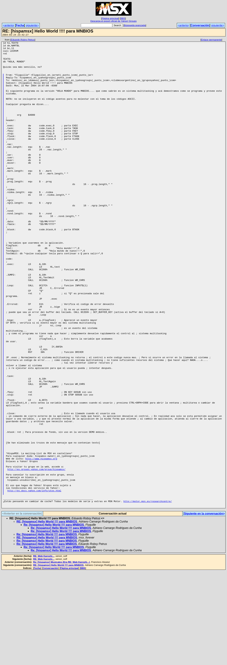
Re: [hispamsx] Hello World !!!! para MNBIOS (54, 618)
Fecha (20, 25)
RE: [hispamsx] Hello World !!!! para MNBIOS (46, 615)
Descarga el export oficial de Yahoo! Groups (113, 21)
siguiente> (32, 25)
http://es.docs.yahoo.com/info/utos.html (34, 581)
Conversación (200, 25)
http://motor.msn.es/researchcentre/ (147, 594)
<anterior (8, 25)
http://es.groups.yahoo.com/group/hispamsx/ (36, 555)
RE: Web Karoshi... (43, 649)
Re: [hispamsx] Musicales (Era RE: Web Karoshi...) (61, 656)
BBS (123, 18)
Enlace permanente (211, 40)
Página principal (110, 18)
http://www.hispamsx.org (41, 542)
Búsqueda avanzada (135, 25)
